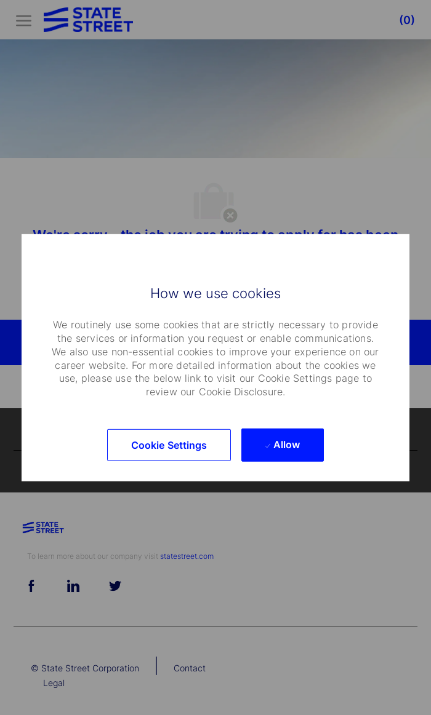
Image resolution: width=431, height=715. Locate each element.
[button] (169, 445)
